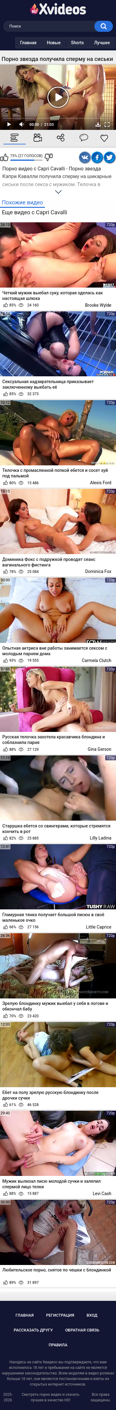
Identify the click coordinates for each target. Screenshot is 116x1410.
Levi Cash (102, 1193)
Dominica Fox (98, 571)
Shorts (77, 42)
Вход (92, 1315)
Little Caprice (98, 927)
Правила (58, 1345)
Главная (28, 42)
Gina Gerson (99, 749)
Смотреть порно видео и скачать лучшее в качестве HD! (50, 1397)
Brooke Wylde (98, 305)
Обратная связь (82, 1330)
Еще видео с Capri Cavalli (34, 212)
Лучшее (102, 42)
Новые (54, 42)
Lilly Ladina (100, 837)
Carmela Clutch (96, 660)
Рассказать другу (33, 1330)
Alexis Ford (100, 482)
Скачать (98, 124)
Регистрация (60, 1315)
